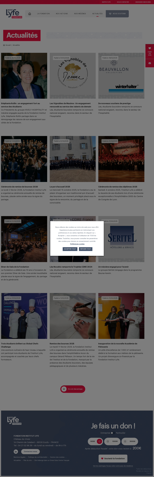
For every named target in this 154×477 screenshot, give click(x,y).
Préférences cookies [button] (77, 244)
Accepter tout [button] (70, 249)
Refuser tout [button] (85, 249)
